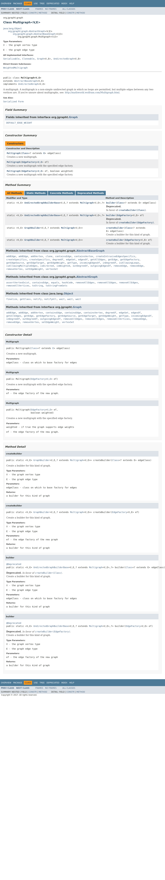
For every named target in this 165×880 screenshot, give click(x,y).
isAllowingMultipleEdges (22, 266)
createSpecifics (16, 259)
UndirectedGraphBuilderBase (42, 202)
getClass (25, 299)
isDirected (47, 266)
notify (37, 299)
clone (49, 256)
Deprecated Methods (90, 193)
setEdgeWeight (34, 269)
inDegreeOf (109, 262)
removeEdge (120, 266)
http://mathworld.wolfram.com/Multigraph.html (92, 92)
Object (68, 293)
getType (72, 262)
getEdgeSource (15, 262)
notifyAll (50, 299)
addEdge (11, 256)
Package (17, 3)
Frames (39, 9)
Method (43, 13)
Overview (6, 3)
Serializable (11, 58)
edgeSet (70, 259)
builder (111, 202)
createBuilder (115, 228)
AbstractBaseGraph (25, 81)
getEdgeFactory (129, 259)
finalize (11, 299)
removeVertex (14, 269)
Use (36, 3)
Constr (33, 13)
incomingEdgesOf (90, 262)
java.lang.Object (12, 28)
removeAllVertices (17, 285)
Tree (42, 3)
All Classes (68, 9)
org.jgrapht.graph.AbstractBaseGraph (34, 34)
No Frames (51, 9)
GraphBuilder (32, 228)
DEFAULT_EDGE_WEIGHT (19, 122)
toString (37, 285)
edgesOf (83, 259)
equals (55, 282)
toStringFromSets (56, 285)
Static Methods (36, 193)
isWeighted (63, 266)
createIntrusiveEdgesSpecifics (115, 256)
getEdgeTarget (35, 262)
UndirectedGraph (63, 58)
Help (71, 3)
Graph (40, 58)
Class (25, 153)
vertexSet (52, 269)
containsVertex (83, 256)
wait (62, 299)
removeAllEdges (84, 282)
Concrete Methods (61, 193)
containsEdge (63, 256)
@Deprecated (13, 564)
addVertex (37, 256)
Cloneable (28, 58)
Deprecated (53, 3)
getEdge (113, 259)
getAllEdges (97, 259)
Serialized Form (13, 101)
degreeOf (57, 259)
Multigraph (13, 153)
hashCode (67, 282)
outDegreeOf (80, 266)
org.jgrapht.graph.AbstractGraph (26, 31)
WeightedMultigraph (15, 67)
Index (64, 3)
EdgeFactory (29, 162)
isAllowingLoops (129, 262)
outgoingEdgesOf (100, 266)
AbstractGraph (87, 276)
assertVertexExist (17, 282)
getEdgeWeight (56, 262)
